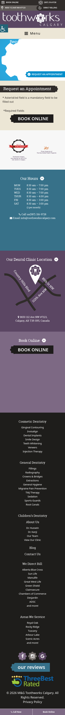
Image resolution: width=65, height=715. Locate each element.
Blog (32, 548)
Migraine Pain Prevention (32, 488)
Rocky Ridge (32, 626)
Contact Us (32, 554)
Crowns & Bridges (32, 476)
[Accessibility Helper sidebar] (4, 28)
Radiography (32, 472)
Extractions (32, 480)
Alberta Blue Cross (32, 569)
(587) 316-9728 (50, 2)
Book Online (33, 119)
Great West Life (32, 581)
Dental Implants (32, 435)
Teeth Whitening (32, 443)
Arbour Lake (32, 634)
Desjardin (32, 597)
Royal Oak (32, 622)
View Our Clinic (32, 540)
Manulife (32, 577)
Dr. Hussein (32, 527)
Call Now (16, 712)
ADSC (32, 601)
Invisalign (32, 431)
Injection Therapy (32, 451)
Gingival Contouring (32, 427)
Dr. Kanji (32, 531)
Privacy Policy (32, 702)
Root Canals (32, 504)
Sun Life (32, 573)
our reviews (31, 667)
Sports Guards (32, 500)
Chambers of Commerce (32, 593)
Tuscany (32, 630)
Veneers (32, 447)
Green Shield (32, 585)
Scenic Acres (32, 638)
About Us (32, 522)
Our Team (32, 536)
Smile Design (32, 439)
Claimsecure (32, 589)
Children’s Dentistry (32, 516)
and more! (32, 605)
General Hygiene (32, 484)
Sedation (32, 496)
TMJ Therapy (32, 492)
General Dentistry (32, 463)
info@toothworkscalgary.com (38, 218)
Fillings (32, 468)
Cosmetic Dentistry (32, 421)
